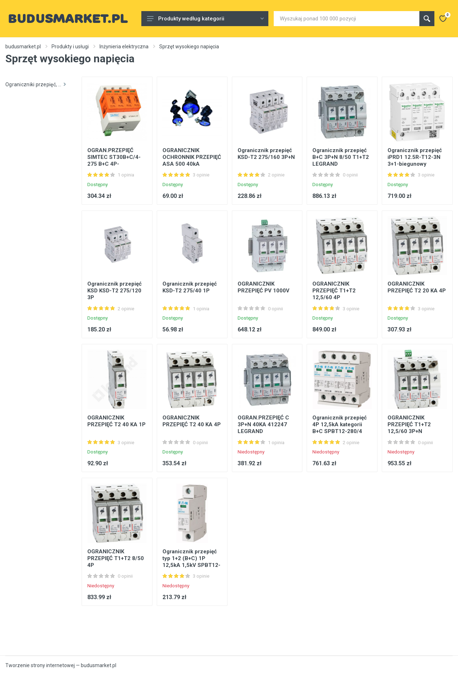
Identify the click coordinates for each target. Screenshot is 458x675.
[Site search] (346, 18)
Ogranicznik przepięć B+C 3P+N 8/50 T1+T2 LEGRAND (340, 157)
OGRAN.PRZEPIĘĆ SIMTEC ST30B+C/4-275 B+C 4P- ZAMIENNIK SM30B (114, 160)
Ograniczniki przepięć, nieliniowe (38, 84)
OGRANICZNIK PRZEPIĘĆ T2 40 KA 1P (116, 421)
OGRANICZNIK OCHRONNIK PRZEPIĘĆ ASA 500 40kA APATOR (191, 160)
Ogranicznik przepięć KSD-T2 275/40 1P (189, 287)
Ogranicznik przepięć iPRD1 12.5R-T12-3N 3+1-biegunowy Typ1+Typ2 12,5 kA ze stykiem (416, 164)
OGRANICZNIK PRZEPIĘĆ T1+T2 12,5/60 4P (334, 291)
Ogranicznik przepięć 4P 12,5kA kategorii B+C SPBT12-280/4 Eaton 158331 (339, 427)
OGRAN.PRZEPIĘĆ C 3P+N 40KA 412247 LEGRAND (263, 424)
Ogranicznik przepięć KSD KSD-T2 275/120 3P (114, 291)
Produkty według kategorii (205, 18)
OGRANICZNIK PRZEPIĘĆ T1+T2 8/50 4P (115, 558)
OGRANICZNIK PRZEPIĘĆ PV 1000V (263, 287)
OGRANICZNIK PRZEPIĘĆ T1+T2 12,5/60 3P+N (409, 424)
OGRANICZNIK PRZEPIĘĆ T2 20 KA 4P (417, 287)
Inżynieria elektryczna (123, 46)
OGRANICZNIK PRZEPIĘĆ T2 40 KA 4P (191, 421)
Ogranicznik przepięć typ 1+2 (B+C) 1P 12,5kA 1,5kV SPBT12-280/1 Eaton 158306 (191, 561)
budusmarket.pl (23, 46)
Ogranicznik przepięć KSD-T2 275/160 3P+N (266, 153)
